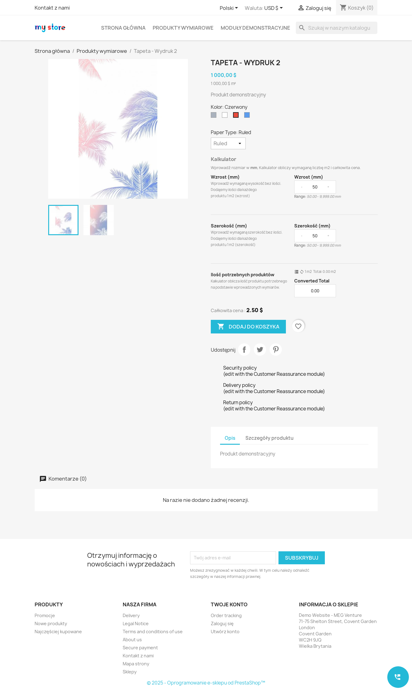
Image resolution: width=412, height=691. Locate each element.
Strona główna (123, 27)
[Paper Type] (228, 143)
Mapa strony (136, 664)
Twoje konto (229, 604)
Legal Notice (136, 623)
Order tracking (226, 615)
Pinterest (276, 349)
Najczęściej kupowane (58, 631)
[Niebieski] (248, 116)
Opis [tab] (230, 438)
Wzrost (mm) (225, 177)
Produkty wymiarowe (183, 27)
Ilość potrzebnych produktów (242, 275)
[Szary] (215, 116)
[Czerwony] (237, 116)
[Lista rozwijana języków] (230, 8)
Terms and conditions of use (153, 631)
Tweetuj (260, 349)
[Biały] (226, 116)
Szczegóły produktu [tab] (269, 438)
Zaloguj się (222, 623)
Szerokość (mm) (229, 226)
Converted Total (311, 281)
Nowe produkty (51, 623)
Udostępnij (244, 349)
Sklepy (130, 672)
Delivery (131, 615)
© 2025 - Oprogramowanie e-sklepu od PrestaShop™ (206, 683)
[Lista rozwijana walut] (274, 8)
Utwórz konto (225, 631)
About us (132, 639)
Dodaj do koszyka (248, 327)
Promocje (45, 615)
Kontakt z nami (52, 7)
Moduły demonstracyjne (255, 27)
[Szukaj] (336, 28)
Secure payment (140, 648)
